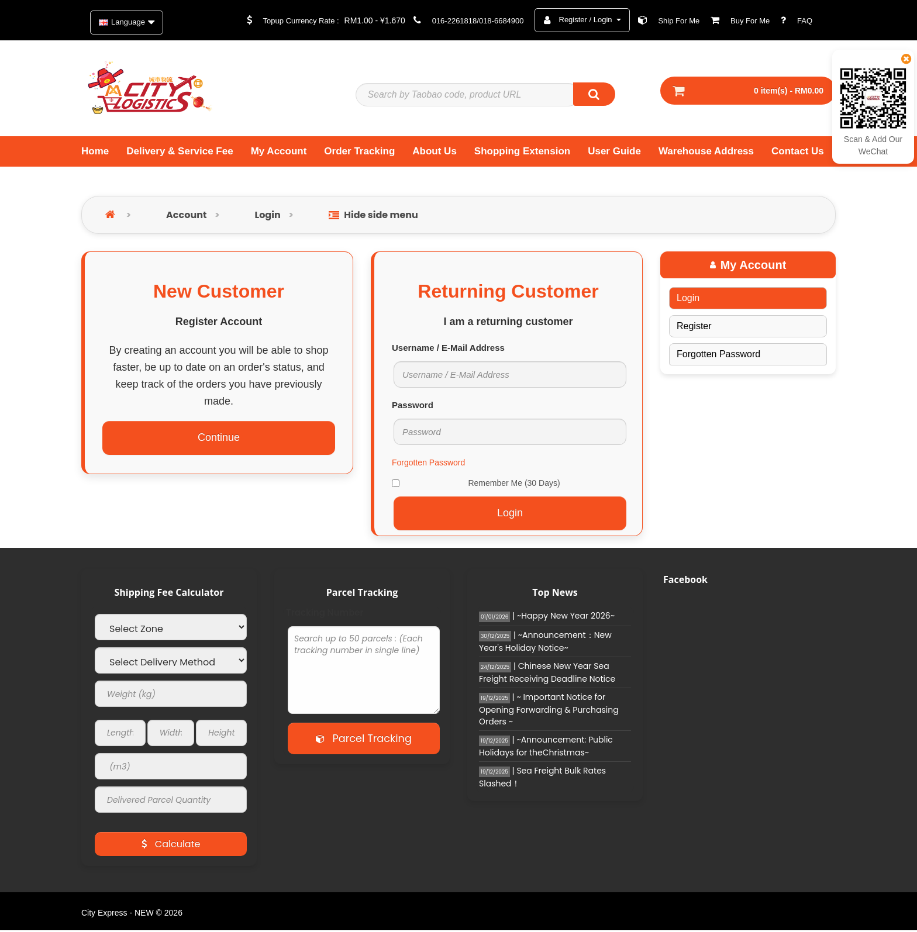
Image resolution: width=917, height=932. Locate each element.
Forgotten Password (428, 463)
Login (268, 216)
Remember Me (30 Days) (476, 484)
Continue (219, 439)
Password (412, 406)
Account (186, 216)
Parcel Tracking (364, 739)
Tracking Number (325, 614)
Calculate (171, 845)
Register (694, 327)
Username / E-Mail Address (448, 349)
